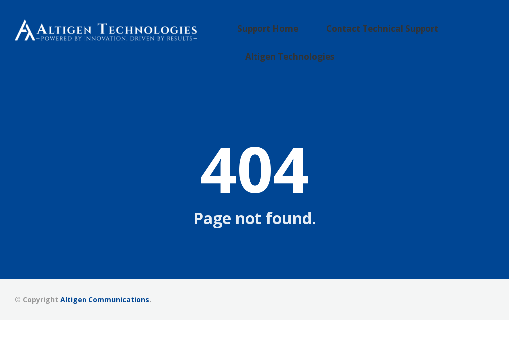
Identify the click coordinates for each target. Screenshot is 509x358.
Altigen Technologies (302, 49)
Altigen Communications (104, 296)
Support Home (282, 33)
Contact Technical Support (376, 33)
